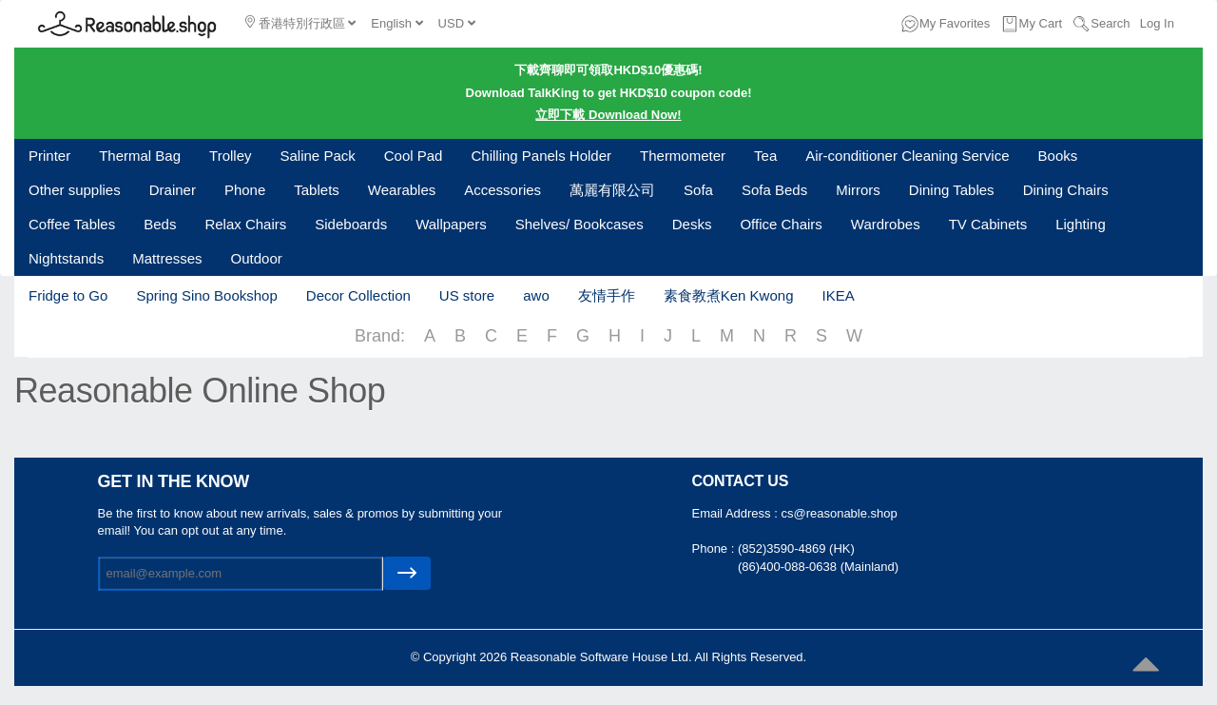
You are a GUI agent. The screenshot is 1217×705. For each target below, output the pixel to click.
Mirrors (858, 190)
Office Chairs (780, 224)
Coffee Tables (72, 224)
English (396, 23)
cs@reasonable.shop (839, 513)
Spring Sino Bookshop (206, 295)
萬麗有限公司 (612, 190)
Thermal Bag (140, 155)
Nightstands (66, 258)
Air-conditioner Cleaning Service (907, 155)
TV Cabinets (988, 224)
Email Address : (737, 513)
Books (1058, 155)
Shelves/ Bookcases (579, 224)
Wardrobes (885, 224)
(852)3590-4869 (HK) (796, 548)
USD (456, 23)
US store (466, 295)
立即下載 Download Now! (608, 115)
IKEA (837, 295)
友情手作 (606, 295)
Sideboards (351, 224)
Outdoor (256, 258)
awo (536, 295)
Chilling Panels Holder (541, 155)
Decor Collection (358, 295)
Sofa (698, 190)
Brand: (380, 335)
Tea (765, 155)
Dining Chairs (1066, 190)
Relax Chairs (245, 224)
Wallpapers (450, 224)
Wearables (401, 190)
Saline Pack (318, 155)
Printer (49, 155)
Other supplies (75, 190)
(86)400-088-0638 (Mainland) (818, 566)
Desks (692, 224)
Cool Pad (413, 155)
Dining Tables (952, 190)
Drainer (172, 190)
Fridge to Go (68, 295)
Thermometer (682, 155)
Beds (160, 224)
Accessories (502, 190)
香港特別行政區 (300, 22)
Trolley (230, 155)
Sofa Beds (774, 190)
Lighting (1080, 224)
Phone (244, 190)
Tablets (316, 190)
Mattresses (167, 258)
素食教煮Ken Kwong (729, 295)
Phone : (715, 548)
